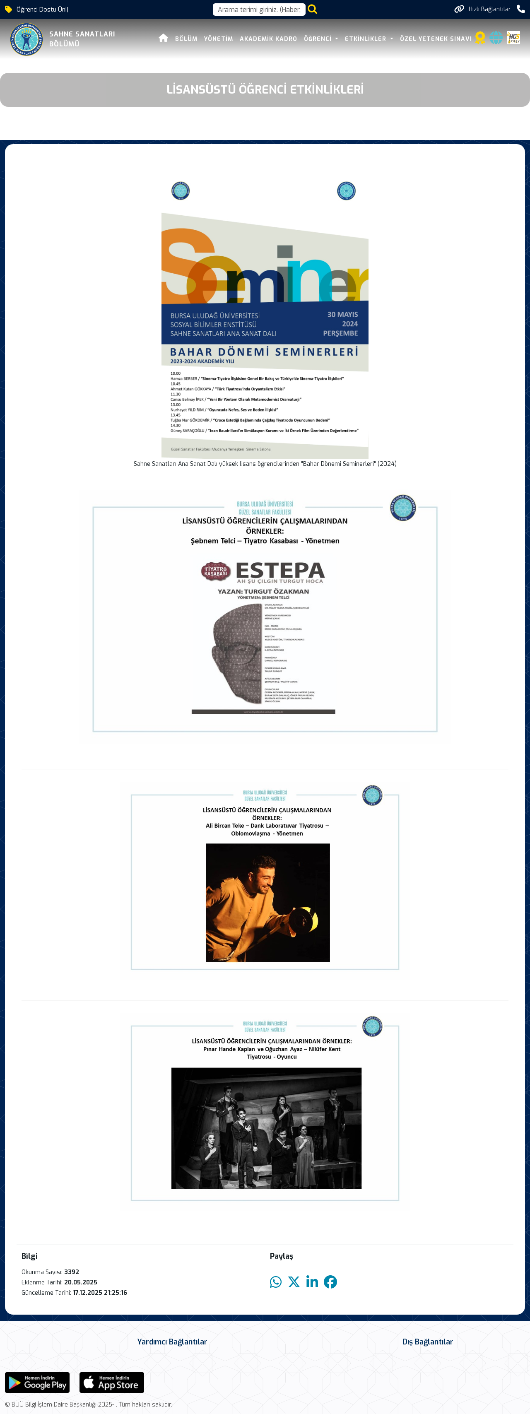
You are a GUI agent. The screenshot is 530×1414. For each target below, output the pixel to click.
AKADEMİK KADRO (268, 39)
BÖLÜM (186, 39)
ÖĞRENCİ (319, 39)
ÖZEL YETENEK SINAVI (436, 39)
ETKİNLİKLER (366, 39)
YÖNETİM (218, 39)
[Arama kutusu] (259, 9)
